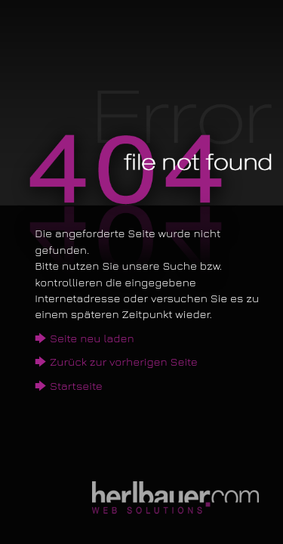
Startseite (76, 385)
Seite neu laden (92, 338)
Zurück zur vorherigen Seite (124, 361)
